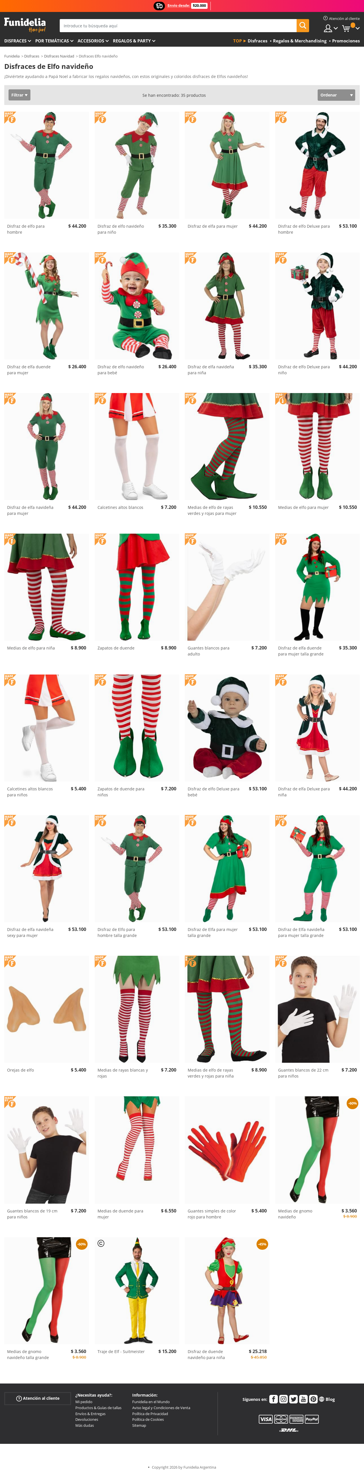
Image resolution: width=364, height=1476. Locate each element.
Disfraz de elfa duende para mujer (29, 369)
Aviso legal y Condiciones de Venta (161, 1407)
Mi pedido (83, 1401)
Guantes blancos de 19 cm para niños (32, 1214)
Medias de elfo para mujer (303, 507)
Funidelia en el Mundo (151, 1401)
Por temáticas (52, 41)
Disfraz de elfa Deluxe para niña (304, 791)
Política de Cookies (148, 1419)
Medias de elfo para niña (31, 648)
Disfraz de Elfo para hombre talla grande (117, 932)
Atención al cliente (37, 1398)
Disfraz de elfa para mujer (213, 226)
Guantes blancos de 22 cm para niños (303, 1073)
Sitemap (139, 1425)
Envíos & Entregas (90, 1413)
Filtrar (17, 95)
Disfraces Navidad (59, 56)
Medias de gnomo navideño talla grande (28, 1354)
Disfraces (15, 41)
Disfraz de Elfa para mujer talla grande (213, 932)
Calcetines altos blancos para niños (30, 791)
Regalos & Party (132, 41)
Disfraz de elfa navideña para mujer (30, 510)
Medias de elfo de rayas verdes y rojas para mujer (212, 510)
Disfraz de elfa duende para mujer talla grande (301, 651)
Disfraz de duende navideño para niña (206, 1354)
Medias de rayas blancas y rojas (123, 1073)
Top (237, 41)
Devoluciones (86, 1419)
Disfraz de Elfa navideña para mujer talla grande (301, 932)
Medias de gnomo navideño (295, 1214)
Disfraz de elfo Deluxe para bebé (213, 791)
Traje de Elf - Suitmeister (121, 1351)
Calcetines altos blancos (120, 507)
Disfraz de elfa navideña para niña (211, 369)
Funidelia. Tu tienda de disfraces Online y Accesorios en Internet (25, 25)
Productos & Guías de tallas (98, 1407)
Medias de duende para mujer (120, 1214)
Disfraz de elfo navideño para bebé (121, 369)
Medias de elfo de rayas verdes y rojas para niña (211, 1073)
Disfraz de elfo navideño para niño (121, 229)
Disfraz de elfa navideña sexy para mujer (30, 932)
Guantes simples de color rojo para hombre (212, 1214)
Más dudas (84, 1425)
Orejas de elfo (20, 1070)
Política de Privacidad (150, 1413)
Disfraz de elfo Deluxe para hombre (304, 229)
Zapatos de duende (116, 648)
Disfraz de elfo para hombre (26, 229)
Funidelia (12, 56)
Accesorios (91, 41)
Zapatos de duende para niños (121, 791)
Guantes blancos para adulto (208, 651)
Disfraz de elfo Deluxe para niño (304, 369)
